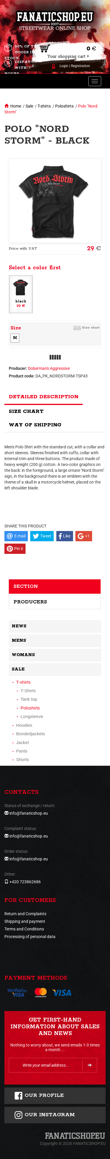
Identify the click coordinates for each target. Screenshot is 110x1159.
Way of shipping (35, 425)
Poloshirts (64, 106)
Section (25, 586)
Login (64, 66)
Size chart (90, 327)
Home (15, 106)
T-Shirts (28, 690)
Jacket (22, 742)
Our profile (39, 1095)
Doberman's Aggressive (49, 368)
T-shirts (44, 106)
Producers (30, 602)
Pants (21, 750)
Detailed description (43, 397)
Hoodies (24, 725)
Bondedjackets (30, 733)
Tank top (29, 699)
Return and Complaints (25, 913)
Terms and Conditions (24, 929)
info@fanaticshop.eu (28, 813)
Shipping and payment (24, 921)
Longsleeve (32, 716)
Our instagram (44, 1115)
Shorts (22, 759)
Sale (29, 106)
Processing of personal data (29, 936)
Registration (80, 66)
